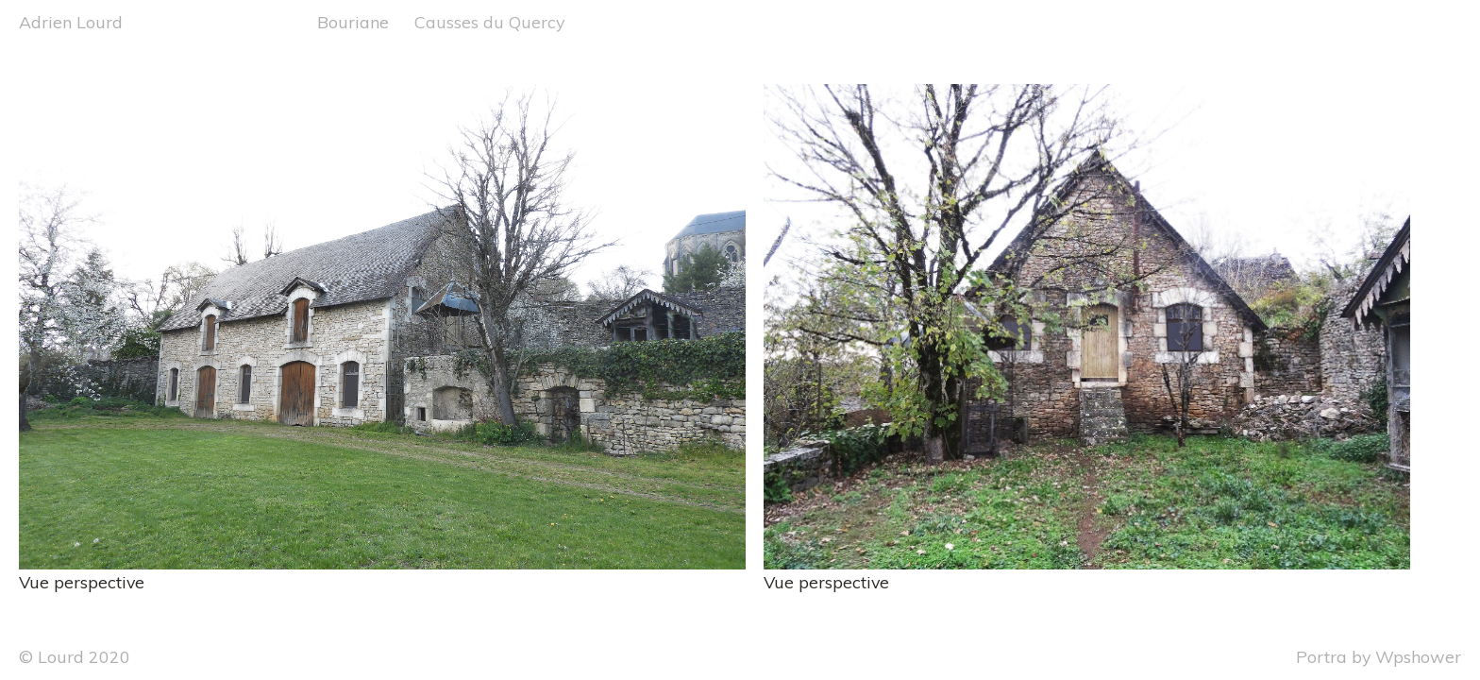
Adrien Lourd (71, 21)
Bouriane (353, 21)
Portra (1321, 656)
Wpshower (1418, 656)
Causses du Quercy (489, 21)
